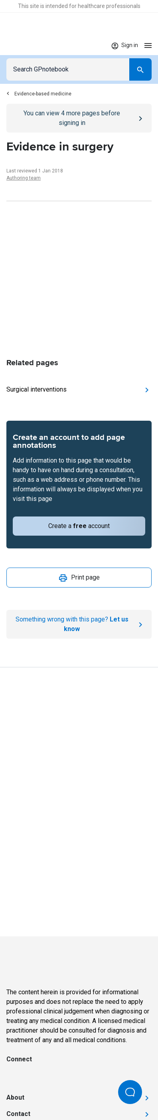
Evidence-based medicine (38, 94)
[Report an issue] (79, 624)
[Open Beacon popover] (130, 1092)
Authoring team (23, 178)
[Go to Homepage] (29, 45)
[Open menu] (148, 45)
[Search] (140, 69)
